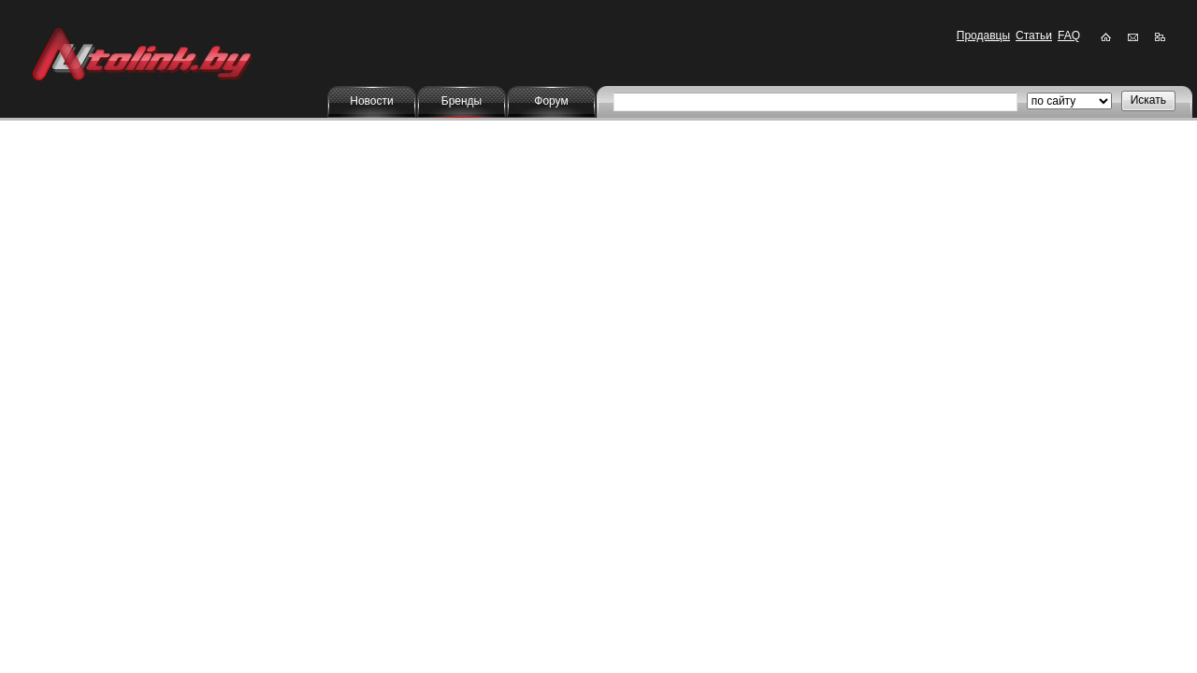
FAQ (1069, 35)
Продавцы (983, 35)
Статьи (1034, 35)
